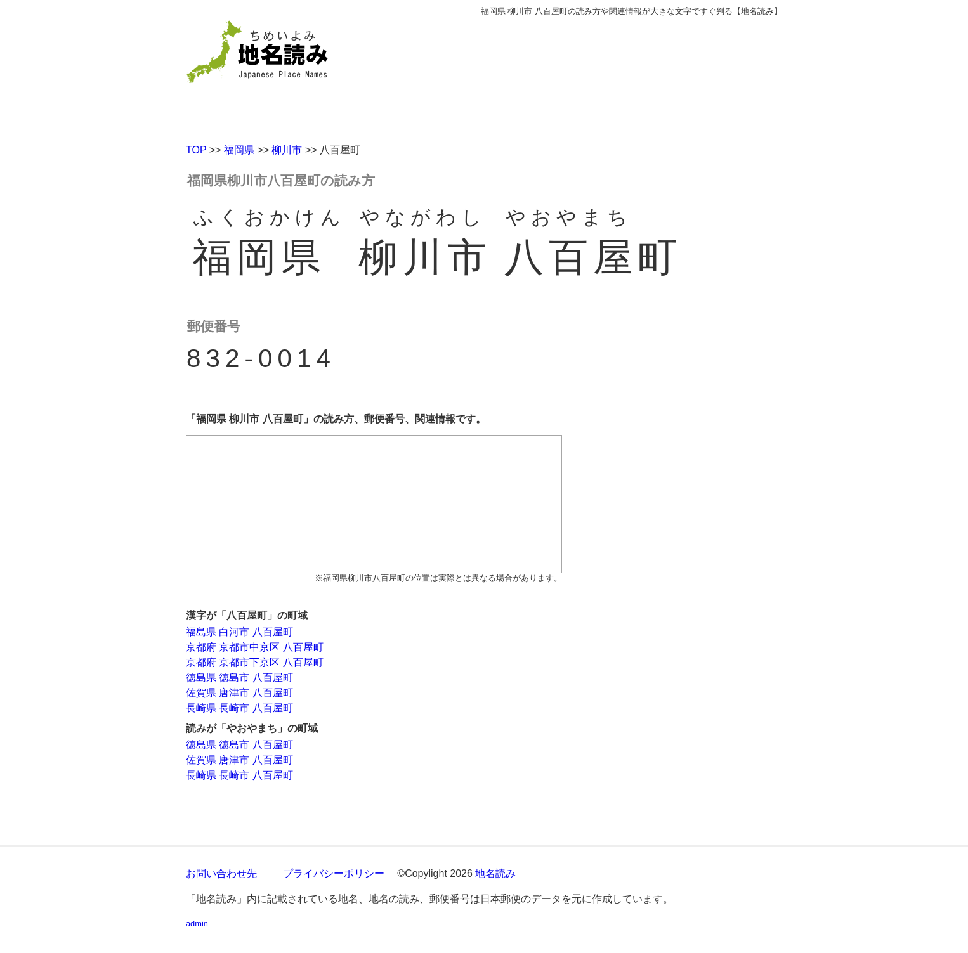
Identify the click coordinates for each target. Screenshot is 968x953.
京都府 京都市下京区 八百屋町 (255, 662)
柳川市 (286, 150)
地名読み (495, 873)
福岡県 (239, 150)
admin (197, 923)
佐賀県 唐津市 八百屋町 (239, 692)
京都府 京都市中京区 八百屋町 (255, 647)
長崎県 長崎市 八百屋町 (239, 708)
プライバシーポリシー (333, 873)
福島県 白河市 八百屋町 (239, 631)
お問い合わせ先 (221, 873)
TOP (196, 150)
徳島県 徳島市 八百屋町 (239, 677)
